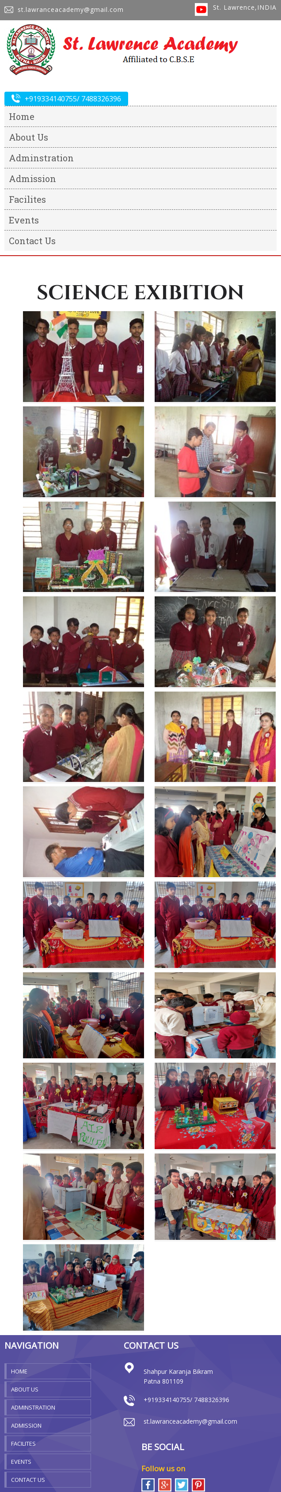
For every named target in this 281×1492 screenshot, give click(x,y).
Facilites (27, 199)
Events (24, 220)
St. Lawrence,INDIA (245, 7)
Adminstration (41, 158)
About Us (28, 137)
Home (21, 116)
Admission (32, 178)
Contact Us (32, 240)
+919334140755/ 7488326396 (66, 99)
